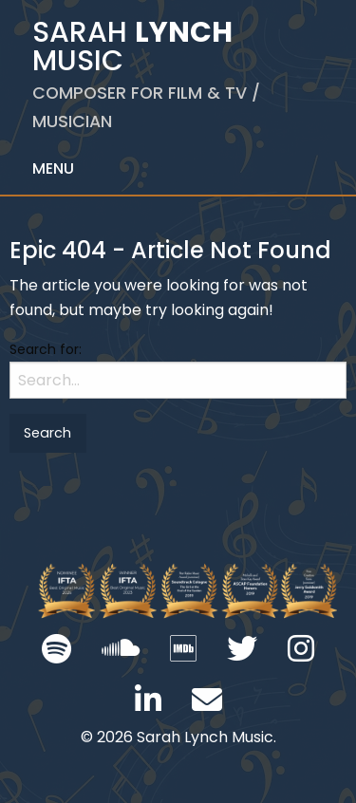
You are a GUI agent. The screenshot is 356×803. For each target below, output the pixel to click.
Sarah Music (146, 72)
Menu (53, 168)
